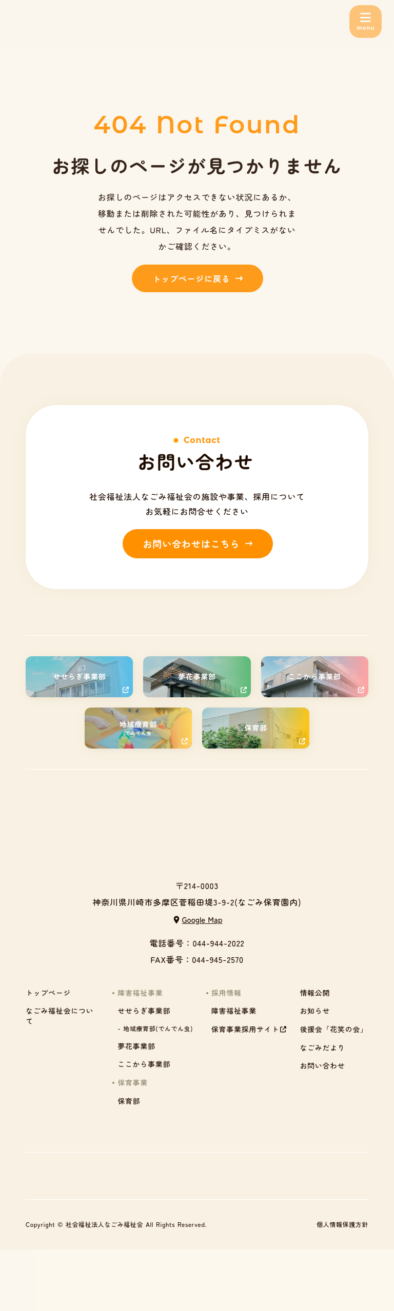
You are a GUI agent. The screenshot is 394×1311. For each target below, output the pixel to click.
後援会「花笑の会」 (333, 1029)
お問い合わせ (322, 1066)
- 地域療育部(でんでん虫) (155, 1028)
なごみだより (322, 1048)
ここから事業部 (143, 1064)
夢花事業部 (136, 1046)
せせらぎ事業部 (143, 1011)
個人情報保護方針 (342, 1224)
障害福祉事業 (234, 1011)
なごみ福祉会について (59, 1016)
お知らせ (315, 1011)
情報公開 (315, 993)
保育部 (128, 1101)
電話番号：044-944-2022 (196, 943)
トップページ (48, 993)
